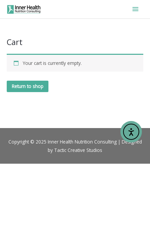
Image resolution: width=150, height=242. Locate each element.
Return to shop (27, 86)
